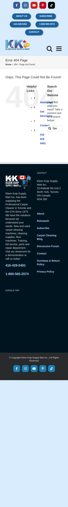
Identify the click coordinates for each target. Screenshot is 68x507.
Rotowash (43, 220)
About (40, 213)
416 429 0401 (43, 139)
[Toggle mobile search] (50, 48)
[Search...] (55, 128)
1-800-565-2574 (17, 274)
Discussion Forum (48, 246)
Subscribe (43, 228)
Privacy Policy (45, 271)
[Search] (49, 128)
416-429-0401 (15, 265)
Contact (41, 253)
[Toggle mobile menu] (59, 48)
